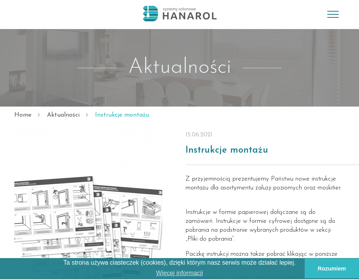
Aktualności (63, 115)
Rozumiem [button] (332, 268)
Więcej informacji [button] (179, 273)
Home (22, 115)
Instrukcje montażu (122, 115)
